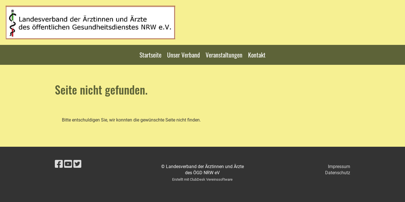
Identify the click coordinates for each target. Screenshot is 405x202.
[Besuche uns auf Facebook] (59, 164)
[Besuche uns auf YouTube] (68, 164)
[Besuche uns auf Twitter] (77, 164)
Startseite (150, 54)
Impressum (339, 166)
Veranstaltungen (224, 54)
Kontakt (257, 54)
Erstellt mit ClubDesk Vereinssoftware (202, 179)
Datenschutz (337, 172)
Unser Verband (183, 54)
